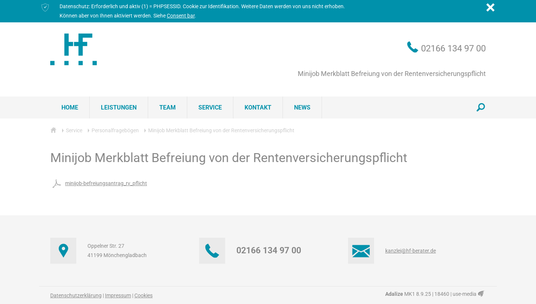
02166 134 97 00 (453, 48)
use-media (469, 294)
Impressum (118, 295)
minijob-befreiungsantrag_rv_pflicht (98, 183)
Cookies (143, 295)
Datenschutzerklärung (76, 295)
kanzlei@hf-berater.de (410, 251)
